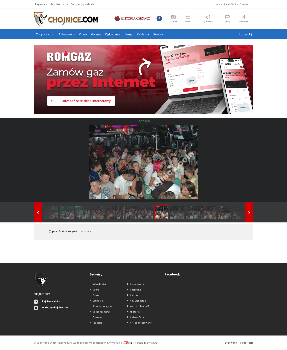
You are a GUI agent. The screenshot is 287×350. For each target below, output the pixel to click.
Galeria (96, 34)
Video (83, 34)
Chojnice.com (45, 34)
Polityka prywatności (83, 4)
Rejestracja (57, 4)
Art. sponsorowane (141, 322)
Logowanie (41, 4)
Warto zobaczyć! (139, 306)
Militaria (135, 311)
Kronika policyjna (102, 306)
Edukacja (97, 300)
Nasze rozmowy (101, 311)
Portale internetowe (146, 342)
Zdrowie (97, 317)
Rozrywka (135, 289)
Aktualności (99, 284)
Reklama (143, 34)
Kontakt (159, 34)
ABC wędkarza (138, 300)
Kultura (134, 295)
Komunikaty (137, 284)
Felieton (97, 322)
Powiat (96, 295)
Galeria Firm (137, 317)
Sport (95, 289)
